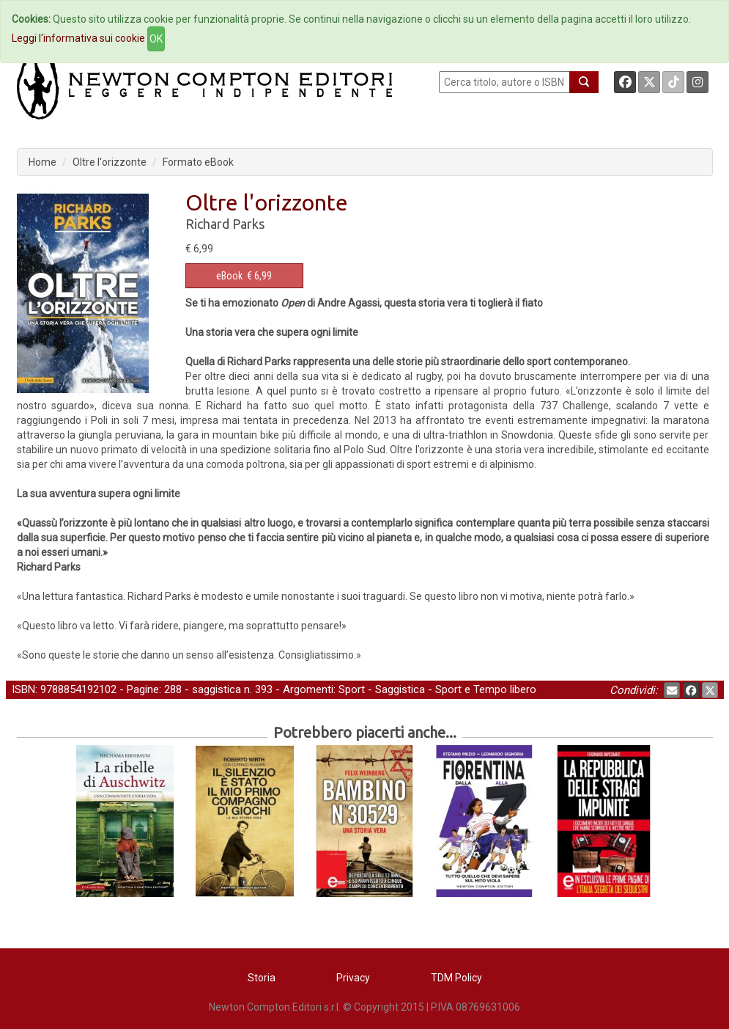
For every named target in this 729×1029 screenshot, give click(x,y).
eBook (229, 276)
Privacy (353, 978)
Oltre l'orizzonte (110, 162)
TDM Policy (456, 978)
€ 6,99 (244, 276)
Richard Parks (224, 223)
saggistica (216, 689)
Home (42, 162)
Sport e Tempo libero (485, 689)
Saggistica (400, 689)
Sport (351, 689)
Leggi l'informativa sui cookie (78, 38)
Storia (261, 978)
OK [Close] (156, 39)
